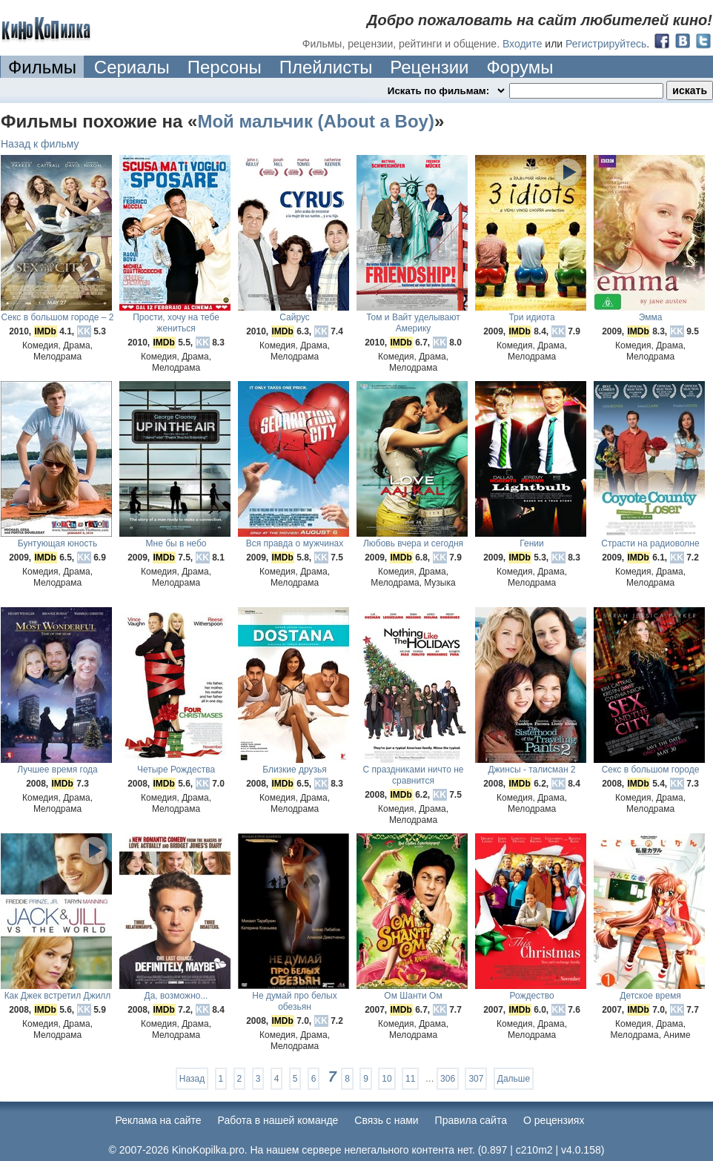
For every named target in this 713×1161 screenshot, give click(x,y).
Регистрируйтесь (606, 44)
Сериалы (132, 67)
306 (447, 1079)
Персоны (225, 67)
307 (475, 1079)
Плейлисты (326, 67)
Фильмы (42, 67)
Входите (523, 44)
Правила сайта (471, 1120)
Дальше (513, 1079)
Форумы (519, 67)
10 (386, 1079)
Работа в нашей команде (278, 1120)
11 (410, 1079)
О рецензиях (554, 1120)
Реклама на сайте (159, 1120)
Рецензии (429, 67)
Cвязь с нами (386, 1120)
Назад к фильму (40, 144)
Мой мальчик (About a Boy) (315, 121)
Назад (192, 1079)
